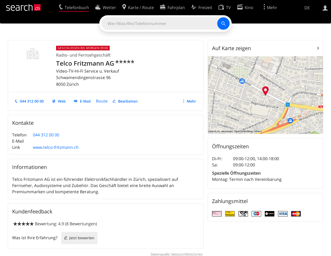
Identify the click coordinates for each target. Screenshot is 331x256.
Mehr (191, 101)
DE (307, 8)
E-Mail (85, 101)
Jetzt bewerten (81, 237)
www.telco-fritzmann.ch (56, 147)
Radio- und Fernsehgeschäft (83, 55)
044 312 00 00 (32, 101)
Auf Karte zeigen (231, 48)
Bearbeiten (128, 101)
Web (62, 101)
